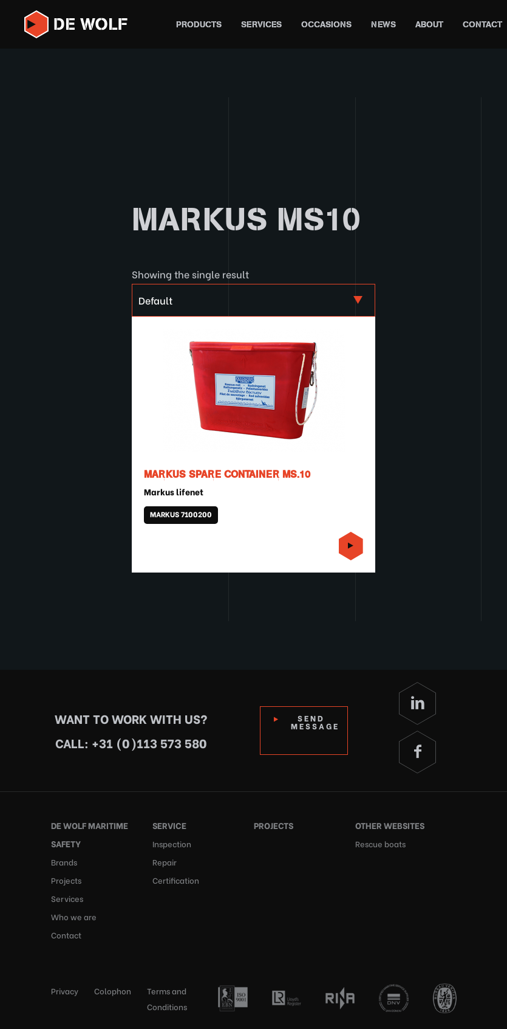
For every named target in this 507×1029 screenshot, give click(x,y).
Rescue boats (380, 843)
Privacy (64, 990)
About (429, 24)
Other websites (389, 825)
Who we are (74, 916)
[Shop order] (253, 300)
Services (261, 24)
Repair (164, 861)
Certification (175, 880)
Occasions (326, 24)
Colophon (112, 990)
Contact (482, 24)
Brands (64, 861)
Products (199, 24)
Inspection (171, 843)
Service (169, 825)
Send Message (315, 721)
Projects (66, 880)
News (383, 24)
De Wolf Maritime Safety (89, 834)
